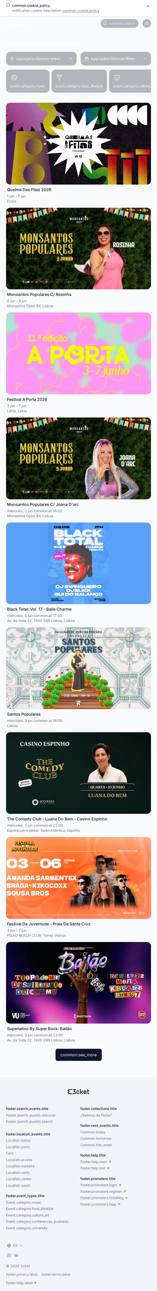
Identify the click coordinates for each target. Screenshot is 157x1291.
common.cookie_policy (80, 10)
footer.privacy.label (21, 1274)
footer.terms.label (55, 1274)
